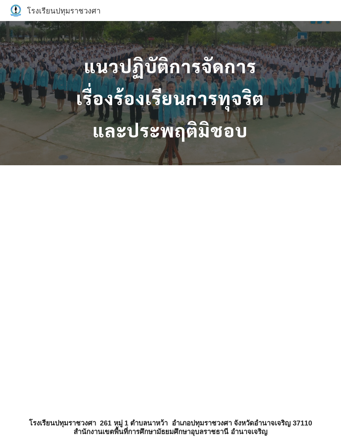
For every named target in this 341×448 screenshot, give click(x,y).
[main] (171, 93)
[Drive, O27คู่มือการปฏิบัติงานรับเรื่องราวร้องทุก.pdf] (183, 286)
